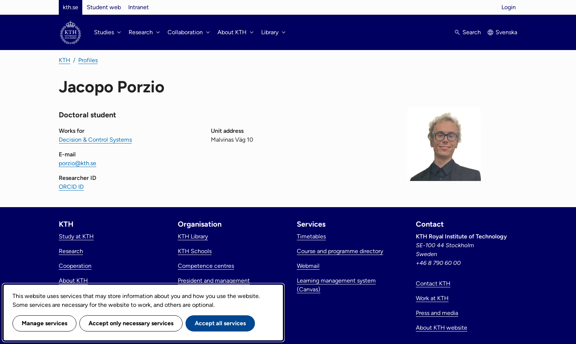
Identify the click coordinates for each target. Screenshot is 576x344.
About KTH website (441, 327)
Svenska (506, 32)
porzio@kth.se (77, 163)
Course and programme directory (340, 251)
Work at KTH (432, 298)
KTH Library (193, 236)
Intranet (138, 7)
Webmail (308, 265)
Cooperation (75, 265)
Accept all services (220, 323)
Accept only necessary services (131, 323)
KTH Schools (195, 251)
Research (71, 251)
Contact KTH (433, 283)
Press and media (437, 312)
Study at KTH (76, 236)
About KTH (73, 280)
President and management (214, 280)
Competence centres (206, 265)
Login (508, 7)
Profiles (88, 60)
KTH (64, 60)
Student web (104, 7)
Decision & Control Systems (95, 139)
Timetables (311, 236)
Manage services (44, 323)
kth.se (70, 7)
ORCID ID (71, 186)
